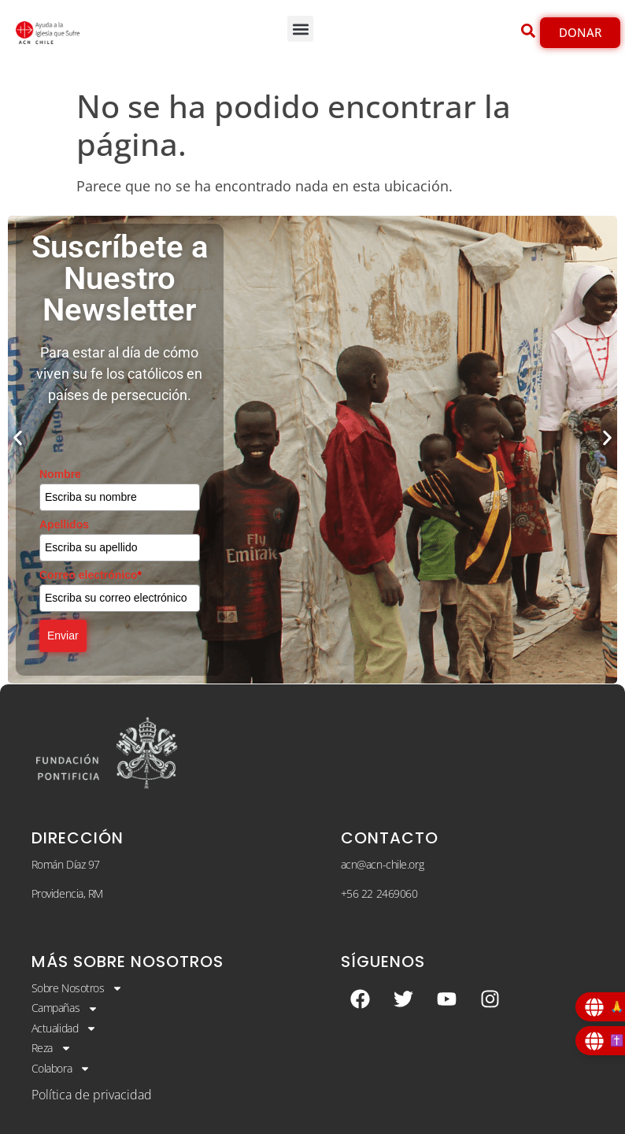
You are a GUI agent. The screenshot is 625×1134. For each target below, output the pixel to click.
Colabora (61, 1068)
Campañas (64, 1008)
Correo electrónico (90, 574)
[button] (300, 29)
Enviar (63, 635)
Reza (51, 1048)
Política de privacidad (91, 1094)
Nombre (60, 474)
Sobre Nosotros (77, 988)
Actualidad (64, 1028)
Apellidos (64, 524)
